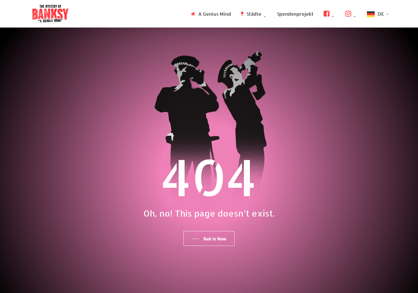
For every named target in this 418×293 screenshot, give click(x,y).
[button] (209, 238)
